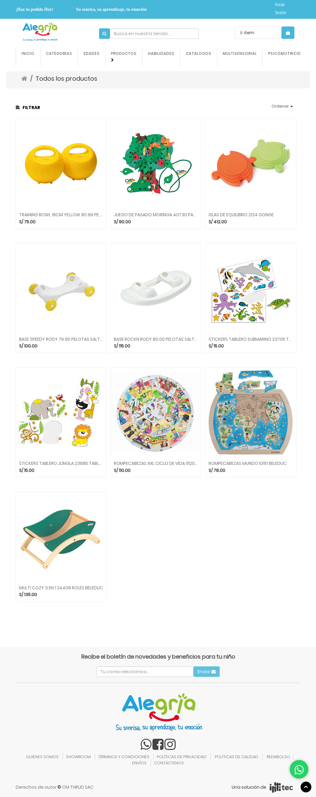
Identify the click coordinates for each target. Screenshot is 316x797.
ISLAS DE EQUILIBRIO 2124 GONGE (241, 215)
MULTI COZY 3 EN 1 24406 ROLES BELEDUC (61, 588)
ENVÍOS (139, 763)
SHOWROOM (78, 757)
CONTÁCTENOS (169, 763)
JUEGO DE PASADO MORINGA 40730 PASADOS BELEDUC (156, 215)
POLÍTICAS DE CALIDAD (236, 757)
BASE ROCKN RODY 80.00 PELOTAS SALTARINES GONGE (156, 339)
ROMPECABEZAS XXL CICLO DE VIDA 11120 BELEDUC (156, 463)
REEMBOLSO (278, 757)
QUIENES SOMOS (42, 757)
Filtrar (28, 107)
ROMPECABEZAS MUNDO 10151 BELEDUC (248, 463)
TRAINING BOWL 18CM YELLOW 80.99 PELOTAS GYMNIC (61, 215)
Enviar (207, 672)
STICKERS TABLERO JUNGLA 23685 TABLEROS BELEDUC (61, 463)
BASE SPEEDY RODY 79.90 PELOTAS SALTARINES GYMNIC (61, 339)
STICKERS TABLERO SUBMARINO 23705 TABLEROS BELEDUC (251, 339)
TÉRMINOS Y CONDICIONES (123, 757)
